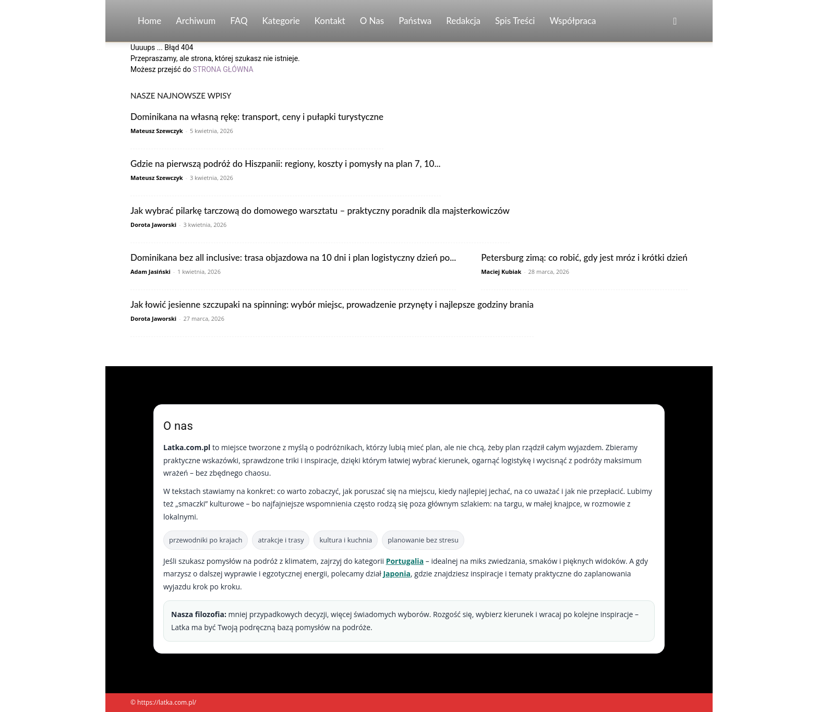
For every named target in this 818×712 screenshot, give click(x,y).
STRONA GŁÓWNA (223, 69)
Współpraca (572, 20)
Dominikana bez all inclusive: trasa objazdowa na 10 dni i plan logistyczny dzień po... (293, 257)
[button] (675, 22)
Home (149, 20)
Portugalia (405, 561)
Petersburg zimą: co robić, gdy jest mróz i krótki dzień (584, 257)
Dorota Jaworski (153, 224)
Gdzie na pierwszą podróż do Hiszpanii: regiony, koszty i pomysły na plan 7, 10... (285, 163)
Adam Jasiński (150, 271)
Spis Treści (515, 20)
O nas (372, 20)
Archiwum (195, 20)
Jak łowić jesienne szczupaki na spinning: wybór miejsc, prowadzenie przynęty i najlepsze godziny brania (332, 304)
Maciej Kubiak (501, 271)
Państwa (415, 20)
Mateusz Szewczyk (156, 131)
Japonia (397, 573)
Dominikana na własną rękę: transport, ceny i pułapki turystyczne (256, 116)
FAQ (238, 20)
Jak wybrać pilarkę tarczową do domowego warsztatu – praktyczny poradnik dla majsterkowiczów (320, 210)
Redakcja (463, 20)
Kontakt (330, 20)
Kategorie (281, 20)
